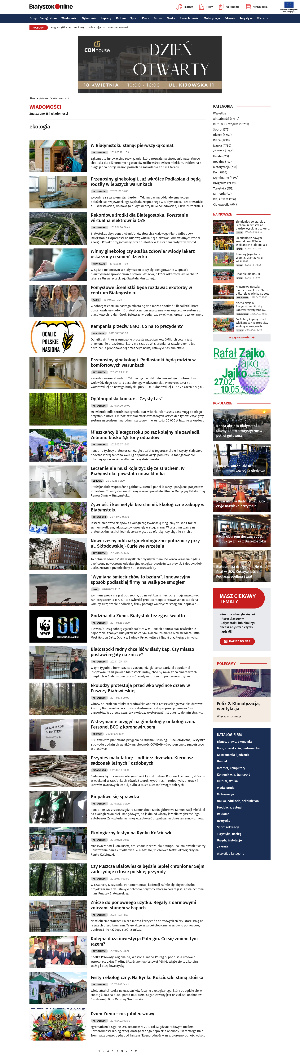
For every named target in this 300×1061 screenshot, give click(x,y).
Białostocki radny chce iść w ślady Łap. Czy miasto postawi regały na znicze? (142, 652)
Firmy (206, 7)
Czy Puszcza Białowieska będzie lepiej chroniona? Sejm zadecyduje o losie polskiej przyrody (147, 869)
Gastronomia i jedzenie (233, 755)
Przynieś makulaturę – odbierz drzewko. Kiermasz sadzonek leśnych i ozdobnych (142, 760)
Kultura (121, 18)
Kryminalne (99, 264)
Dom (95, 589)
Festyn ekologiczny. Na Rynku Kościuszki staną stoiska (147, 977)
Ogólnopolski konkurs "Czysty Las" (127, 398)
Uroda (217, 156)
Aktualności (99, 152)
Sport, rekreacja (228, 827)
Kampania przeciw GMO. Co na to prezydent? (137, 326)
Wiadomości (69, 18)
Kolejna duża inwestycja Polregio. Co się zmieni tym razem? (144, 941)
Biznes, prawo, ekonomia (234, 741)
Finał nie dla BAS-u (248, 274)
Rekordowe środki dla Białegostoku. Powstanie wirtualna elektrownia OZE (139, 217)
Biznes (158, 18)
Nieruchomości (189, 18)
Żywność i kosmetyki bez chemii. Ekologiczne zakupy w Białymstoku (148, 507)
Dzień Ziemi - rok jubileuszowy (122, 1013)
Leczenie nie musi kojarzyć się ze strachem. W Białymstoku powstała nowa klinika (138, 471)
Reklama (223, 814)
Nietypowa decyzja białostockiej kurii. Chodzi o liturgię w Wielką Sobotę (252, 290)
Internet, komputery (231, 768)
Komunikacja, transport (233, 774)
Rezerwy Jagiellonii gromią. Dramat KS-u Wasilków (249, 257)
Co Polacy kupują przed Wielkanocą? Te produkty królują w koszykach (252, 323)
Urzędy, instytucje (229, 840)
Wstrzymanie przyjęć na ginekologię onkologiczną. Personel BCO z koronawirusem (143, 724)
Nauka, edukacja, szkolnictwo (238, 801)
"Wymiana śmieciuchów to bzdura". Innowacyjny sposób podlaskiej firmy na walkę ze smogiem (140, 579)
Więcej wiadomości (239, 337)
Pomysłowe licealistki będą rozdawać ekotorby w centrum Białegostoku (141, 290)
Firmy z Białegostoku (43, 18)
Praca (145, 18)
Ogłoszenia (229, 7)
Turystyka (246, 18)
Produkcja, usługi (229, 807)
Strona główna (38, 98)
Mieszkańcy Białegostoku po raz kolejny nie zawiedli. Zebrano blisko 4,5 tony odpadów (146, 435)
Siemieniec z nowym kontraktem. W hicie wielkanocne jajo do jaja (251, 241)
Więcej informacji (229, 716)
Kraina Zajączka (96, 27)
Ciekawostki (99, 517)
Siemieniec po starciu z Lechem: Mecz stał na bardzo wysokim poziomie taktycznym (253, 225)
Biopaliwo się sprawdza (115, 796)
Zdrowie (230, 18)
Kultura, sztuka (227, 781)
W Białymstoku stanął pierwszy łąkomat (132, 145)
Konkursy (79, 27)
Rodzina (218, 161)
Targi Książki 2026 (61, 27)
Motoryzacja (212, 18)
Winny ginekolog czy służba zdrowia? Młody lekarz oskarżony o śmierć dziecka (143, 254)
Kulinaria (219, 194)
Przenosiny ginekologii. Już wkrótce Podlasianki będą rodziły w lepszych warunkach (146, 181)
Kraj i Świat (99, 333)
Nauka (171, 18)
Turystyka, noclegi (229, 834)
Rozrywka (223, 820)
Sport (134, 18)
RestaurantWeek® (118, 27)
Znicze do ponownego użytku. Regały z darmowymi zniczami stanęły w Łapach (143, 905)
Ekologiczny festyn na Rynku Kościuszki (132, 833)
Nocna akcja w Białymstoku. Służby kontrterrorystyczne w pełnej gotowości (250, 306)
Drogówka (220, 183)
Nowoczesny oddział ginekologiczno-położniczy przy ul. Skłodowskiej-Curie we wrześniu (145, 543)
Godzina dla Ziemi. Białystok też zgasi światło (138, 615)
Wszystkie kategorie (230, 853)
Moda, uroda (226, 788)
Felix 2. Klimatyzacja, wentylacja (238, 706)
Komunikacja (256, 7)
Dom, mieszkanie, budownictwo (239, 748)
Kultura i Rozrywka (226, 124)
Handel (222, 761)
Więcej (262, 18)
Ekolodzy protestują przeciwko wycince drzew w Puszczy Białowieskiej (140, 688)
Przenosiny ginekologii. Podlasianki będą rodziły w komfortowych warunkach (143, 362)
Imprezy (184, 7)
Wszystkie (220, 113)
